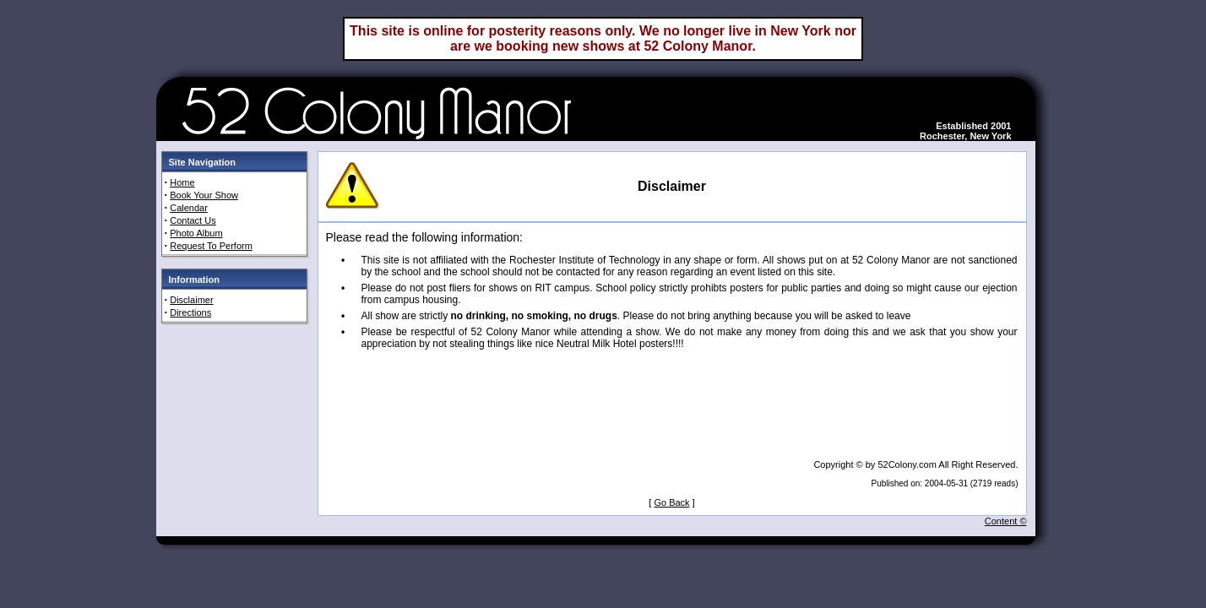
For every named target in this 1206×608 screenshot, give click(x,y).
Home (182, 182)
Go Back (671, 502)
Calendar (189, 208)
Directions (190, 312)
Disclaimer (191, 300)
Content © (1006, 521)
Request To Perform (211, 246)
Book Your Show (204, 195)
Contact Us (192, 220)
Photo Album (196, 233)
